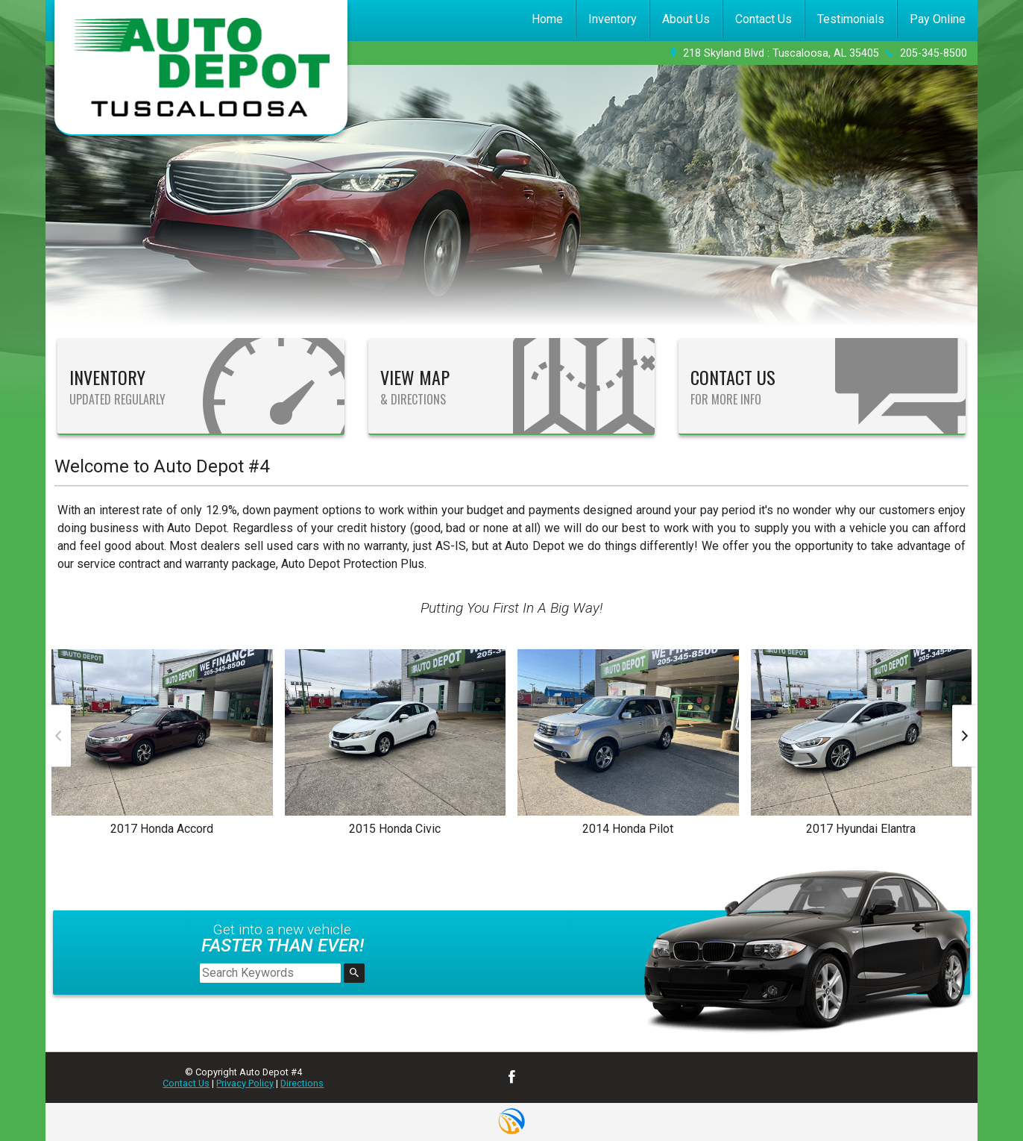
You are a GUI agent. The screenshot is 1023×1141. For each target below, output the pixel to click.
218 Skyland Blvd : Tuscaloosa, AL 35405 (781, 53)
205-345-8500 (933, 53)
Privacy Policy (245, 1083)
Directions (302, 1083)
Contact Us (186, 1083)
